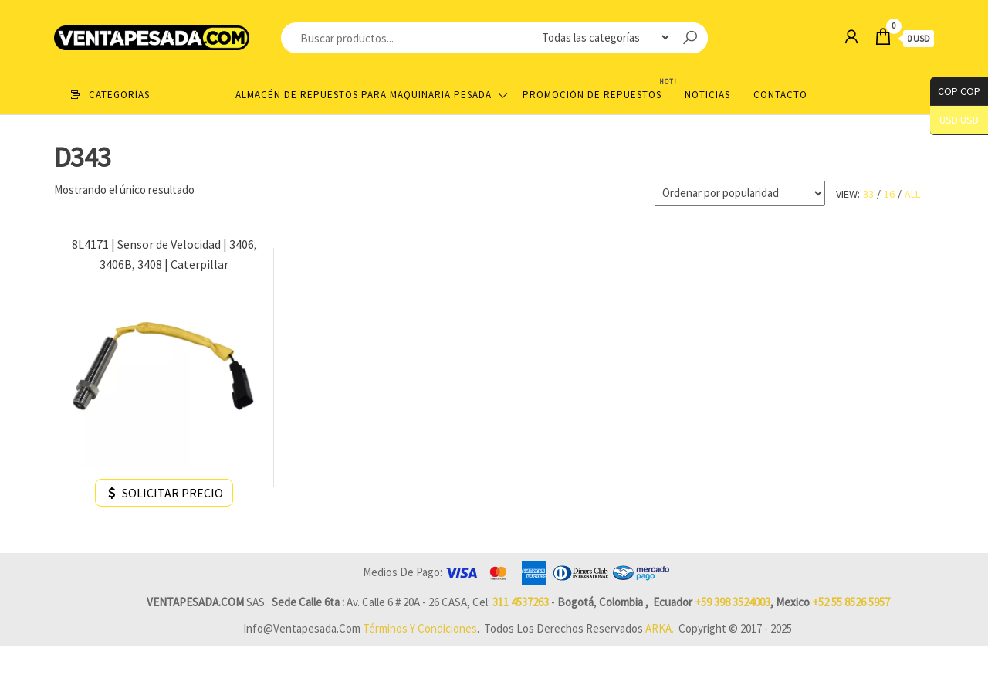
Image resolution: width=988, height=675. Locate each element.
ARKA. (659, 628)
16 (889, 194)
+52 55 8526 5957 (851, 602)
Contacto (780, 94)
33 (868, 194)
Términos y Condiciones (420, 628)
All (912, 194)
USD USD (959, 120)
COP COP (955, 91)
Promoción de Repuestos (598, 88)
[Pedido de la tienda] (740, 193)
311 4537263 (520, 602)
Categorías (119, 94)
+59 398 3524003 (732, 602)
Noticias (707, 94)
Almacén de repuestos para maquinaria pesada (363, 94)
